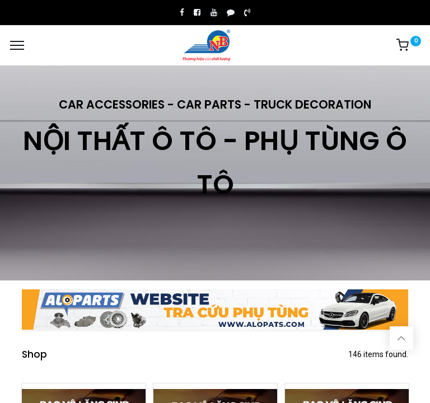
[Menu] (17, 45)
